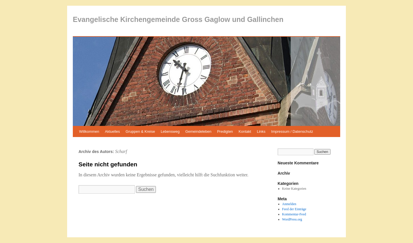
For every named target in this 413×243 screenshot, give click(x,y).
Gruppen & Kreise (140, 131)
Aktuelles (112, 131)
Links (261, 131)
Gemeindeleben (198, 131)
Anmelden (289, 204)
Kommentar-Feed (294, 214)
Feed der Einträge (294, 209)
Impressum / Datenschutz (292, 131)
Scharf (121, 151)
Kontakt (245, 131)
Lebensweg (170, 131)
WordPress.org (292, 219)
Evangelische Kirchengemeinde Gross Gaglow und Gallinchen (178, 19)
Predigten (225, 131)
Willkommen (89, 131)
